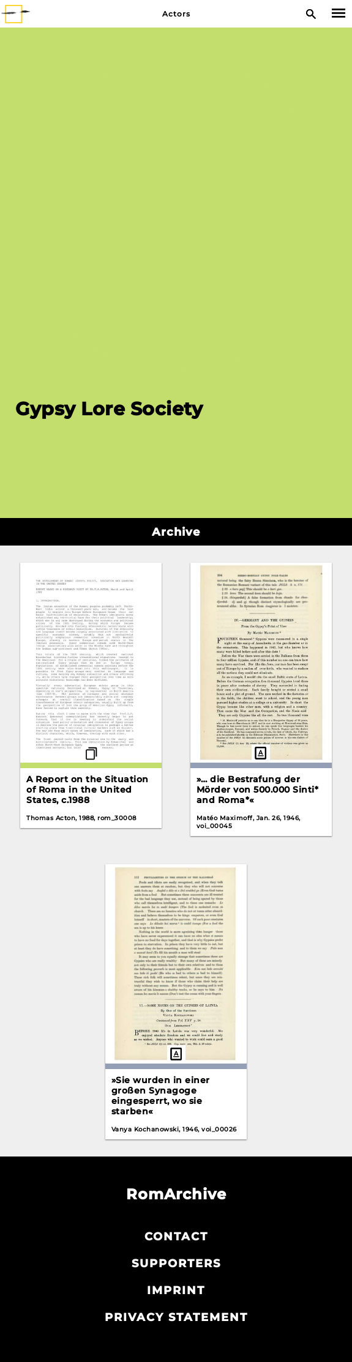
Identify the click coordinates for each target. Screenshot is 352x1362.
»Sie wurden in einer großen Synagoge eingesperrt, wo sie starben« (160, 1096)
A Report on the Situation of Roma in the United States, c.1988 (87, 789)
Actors (176, 13)
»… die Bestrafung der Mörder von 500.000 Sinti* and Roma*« (258, 789)
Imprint (176, 1290)
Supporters (176, 1263)
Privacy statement (176, 1317)
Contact (176, 1236)
